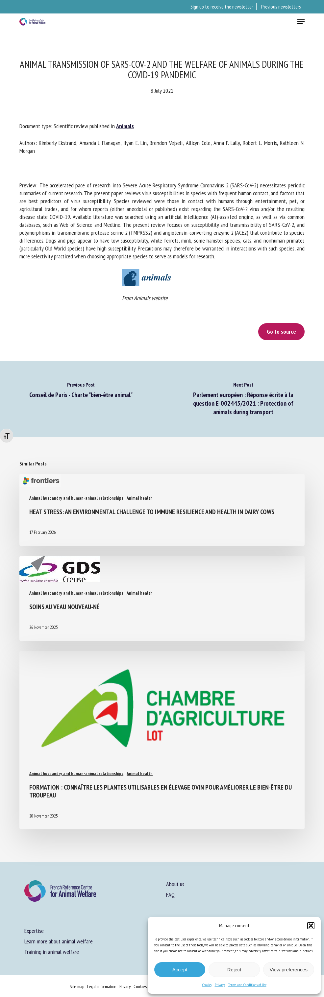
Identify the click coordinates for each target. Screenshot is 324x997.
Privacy (220, 984)
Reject (234, 969)
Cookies (207, 984)
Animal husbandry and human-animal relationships (76, 498)
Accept (179, 969)
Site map (77, 986)
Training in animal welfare (51, 952)
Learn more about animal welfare (58, 941)
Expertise (34, 931)
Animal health (140, 498)
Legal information (101, 986)
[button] (311, 925)
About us (175, 884)
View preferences (289, 969)
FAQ (170, 894)
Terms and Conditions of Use (247, 984)
